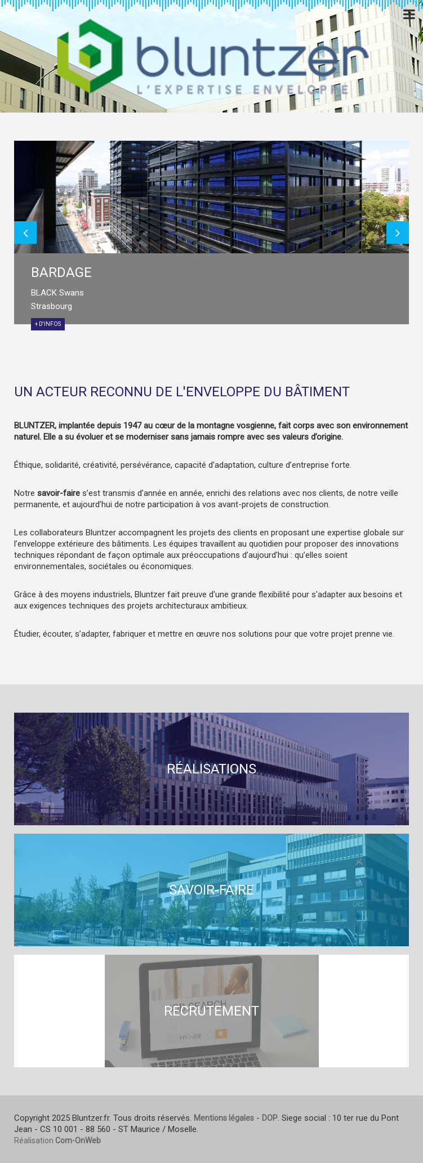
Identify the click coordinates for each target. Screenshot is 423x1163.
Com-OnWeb (78, 1140)
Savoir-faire (211, 890)
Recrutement (211, 1011)
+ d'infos (48, 324)
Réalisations (211, 769)
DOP (270, 1117)
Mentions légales (224, 1117)
